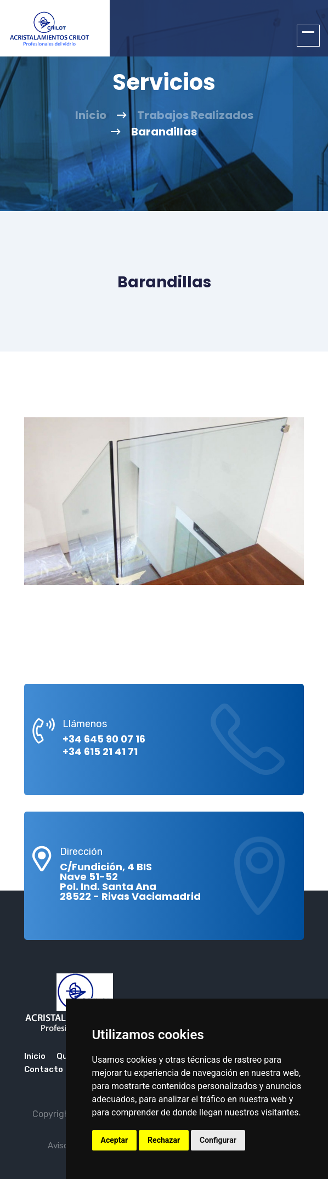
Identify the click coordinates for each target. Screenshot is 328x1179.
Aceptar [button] (114, 1140)
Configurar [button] (218, 1140)
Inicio (90, 115)
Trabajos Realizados (195, 115)
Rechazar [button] (164, 1140)
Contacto (43, 1069)
